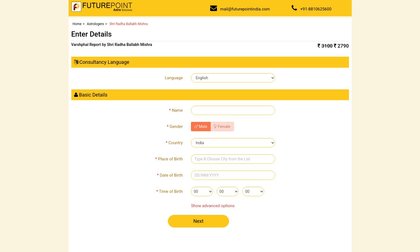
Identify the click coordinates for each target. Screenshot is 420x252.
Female (222, 126)
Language (174, 77)
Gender (175, 126)
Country (174, 142)
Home (77, 24)
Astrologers (95, 24)
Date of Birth (170, 175)
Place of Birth (169, 159)
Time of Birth (169, 191)
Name (176, 110)
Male (201, 126)
